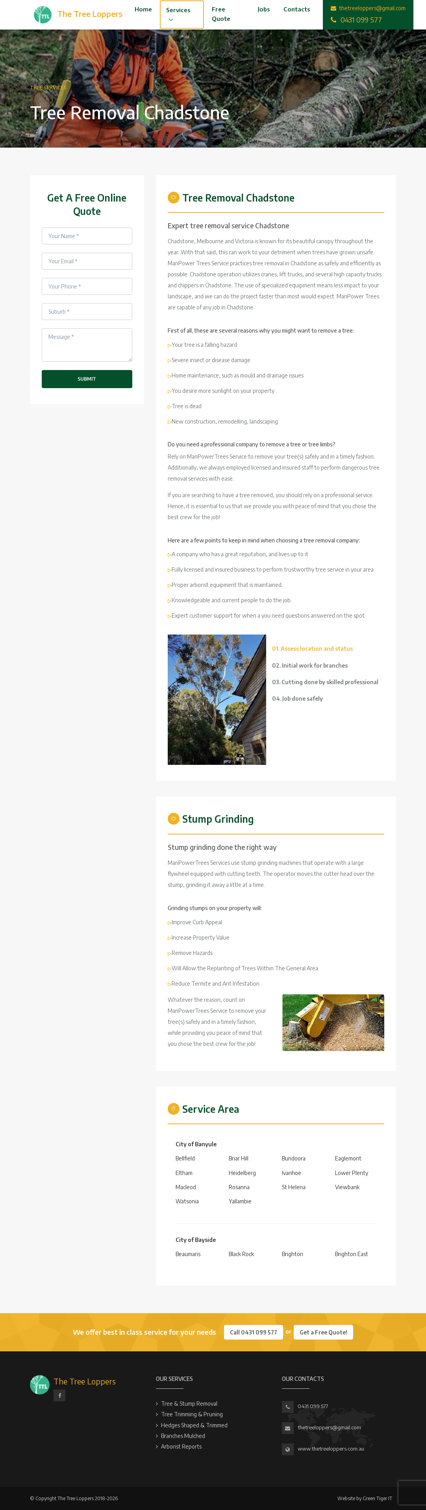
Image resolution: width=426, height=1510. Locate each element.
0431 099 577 (313, 1406)
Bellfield (185, 1158)
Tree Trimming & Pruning (192, 1414)
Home (143, 9)
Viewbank (347, 1187)
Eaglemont (348, 1158)
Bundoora (294, 1158)
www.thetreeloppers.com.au (331, 1448)
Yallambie (240, 1201)
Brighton (292, 1254)
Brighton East (351, 1254)
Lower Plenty (351, 1173)
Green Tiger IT (377, 1498)
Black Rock (241, 1254)
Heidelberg (242, 1173)
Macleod (186, 1187)
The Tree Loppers (85, 1381)
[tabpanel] (217, 700)
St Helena (294, 1187)
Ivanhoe (291, 1173)
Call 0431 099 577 (253, 1332)
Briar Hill (238, 1158)
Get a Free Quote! (323, 1332)
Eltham (184, 1173)
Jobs (264, 9)
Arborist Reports (181, 1446)
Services (178, 9)
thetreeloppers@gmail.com (329, 1427)
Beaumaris (188, 1254)
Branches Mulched (183, 1435)
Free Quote (221, 14)
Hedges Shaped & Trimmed (194, 1425)
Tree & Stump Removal (189, 1403)
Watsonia (187, 1201)
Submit (87, 379)
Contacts (296, 9)
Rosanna (239, 1187)
